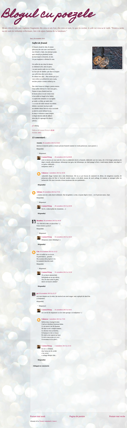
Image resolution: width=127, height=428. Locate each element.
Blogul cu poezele (47, 15)
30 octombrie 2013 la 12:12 (48, 251)
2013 (39, 133)
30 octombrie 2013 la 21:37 (47, 293)
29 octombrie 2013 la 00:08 (63, 157)
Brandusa (40, 220)
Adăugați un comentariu (41, 366)
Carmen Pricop (47, 157)
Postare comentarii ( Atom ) (48, 421)
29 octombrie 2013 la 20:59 (63, 206)
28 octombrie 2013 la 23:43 (51, 143)
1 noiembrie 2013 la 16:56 (57, 173)
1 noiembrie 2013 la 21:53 (63, 346)
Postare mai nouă (37, 416)
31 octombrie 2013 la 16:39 (63, 272)
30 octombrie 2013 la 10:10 (52, 220)
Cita (38, 251)
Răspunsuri (42, 153)
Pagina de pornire (77, 416)
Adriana (39, 192)
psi (33, 126)
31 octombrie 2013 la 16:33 (63, 237)
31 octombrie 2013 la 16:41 (63, 310)
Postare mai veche (117, 416)
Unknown (45, 173)
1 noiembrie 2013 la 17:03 (57, 319)
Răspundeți (40, 149)
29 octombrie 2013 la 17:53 (51, 192)
